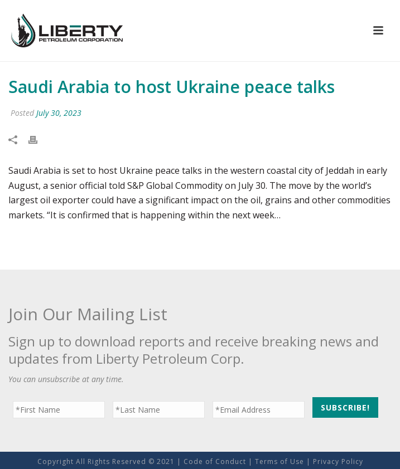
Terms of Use (279, 461)
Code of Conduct (215, 461)
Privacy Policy (338, 461)
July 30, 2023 (58, 113)
